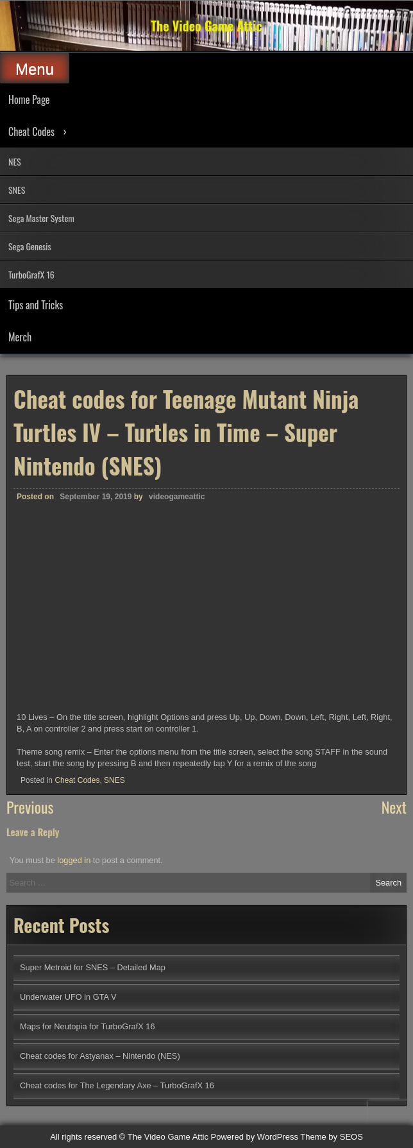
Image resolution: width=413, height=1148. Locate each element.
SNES (16, 189)
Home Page (29, 99)
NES (14, 161)
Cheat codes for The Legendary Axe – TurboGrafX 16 (117, 1085)
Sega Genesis (29, 246)
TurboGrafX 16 (31, 274)
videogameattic (177, 496)
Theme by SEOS (331, 1137)
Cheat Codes (31, 131)
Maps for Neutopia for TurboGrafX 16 (87, 1026)
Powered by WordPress (254, 1137)
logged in (73, 860)
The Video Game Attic (206, 25)
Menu (34, 69)
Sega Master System (41, 218)
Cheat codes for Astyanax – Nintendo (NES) (100, 1056)
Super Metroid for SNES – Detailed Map (92, 967)
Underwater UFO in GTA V (68, 997)
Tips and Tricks (35, 305)
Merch (19, 337)
